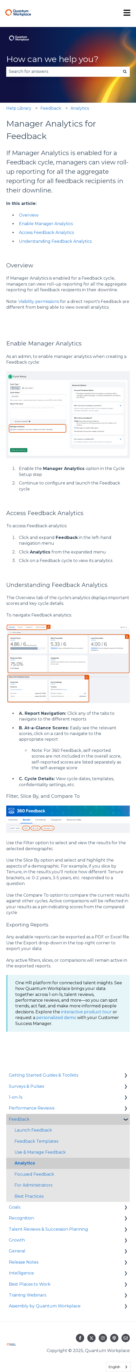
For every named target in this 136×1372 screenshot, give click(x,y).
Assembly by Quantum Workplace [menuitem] (45, 1306)
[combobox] (63, 72)
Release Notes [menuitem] (23, 1262)
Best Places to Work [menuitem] (30, 1284)
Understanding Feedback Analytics (55, 241)
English (114, 1367)
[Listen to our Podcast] (114, 1338)
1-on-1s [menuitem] (15, 1097)
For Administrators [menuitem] (33, 1185)
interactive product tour (86, 1011)
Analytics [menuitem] (25, 1163)
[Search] (125, 72)
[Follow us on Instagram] (103, 1338)
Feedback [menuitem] (19, 1119)
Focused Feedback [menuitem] (34, 1174)
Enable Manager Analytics (46, 223)
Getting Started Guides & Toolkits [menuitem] (43, 1075)
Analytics (79, 108)
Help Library (18, 108)
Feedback (50, 108)
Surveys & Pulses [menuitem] (26, 1086)
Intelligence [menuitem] (21, 1273)
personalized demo (56, 1017)
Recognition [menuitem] (21, 1218)
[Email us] (125, 1338)
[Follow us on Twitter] (91, 1338)
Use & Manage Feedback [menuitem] (40, 1152)
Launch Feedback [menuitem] (33, 1130)
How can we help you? (52, 59)
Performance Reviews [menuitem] (31, 1108)
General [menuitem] (17, 1251)
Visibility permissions (38, 301)
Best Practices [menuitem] (29, 1196)
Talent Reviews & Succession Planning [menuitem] (48, 1229)
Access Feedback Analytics (46, 232)
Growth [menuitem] (17, 1240)
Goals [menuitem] (14, 1207)
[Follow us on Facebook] (80, 1338)
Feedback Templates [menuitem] (36, 1141)
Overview (29, 215)
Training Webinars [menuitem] (27, 1295)
